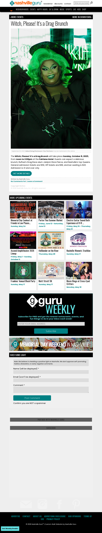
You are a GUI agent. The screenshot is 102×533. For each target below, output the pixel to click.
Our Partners (48, 151)
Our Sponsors (74, 516)
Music (62, 9)
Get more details (21, 173)
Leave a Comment (34, 181)
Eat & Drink (53, 9)
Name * (26, 368)
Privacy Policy (53, 519)
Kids (79, 9)
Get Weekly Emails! (10, 528)
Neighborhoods (22, 9)
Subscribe (51, 428)
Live (74, 9)
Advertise (57, 6)
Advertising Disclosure (34, 151)
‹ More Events (16, 17)
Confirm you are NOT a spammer (29, 403)
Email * (27, 377)
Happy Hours (42, 9)
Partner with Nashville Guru (51, 419)
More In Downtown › (82, 17)
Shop (84, 9)
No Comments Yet (18, 181)
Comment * (19, 385)
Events (33, 9)
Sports (69, 9)
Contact (67, 3)
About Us (37, 516)
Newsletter (48, 3)
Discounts (58, 3)
